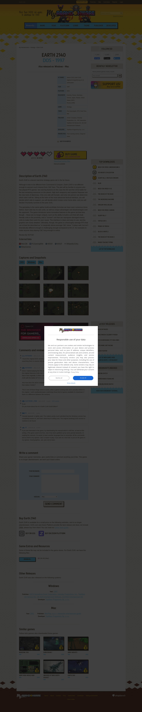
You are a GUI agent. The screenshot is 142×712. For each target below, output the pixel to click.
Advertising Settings (62, 370)
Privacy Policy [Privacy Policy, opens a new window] (76, 372)
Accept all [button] (83, 378)
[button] (71, 383)
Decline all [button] (59, 378)
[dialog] (71, 356)
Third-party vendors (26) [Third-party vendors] (69, 358)
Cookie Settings (64, 372)
